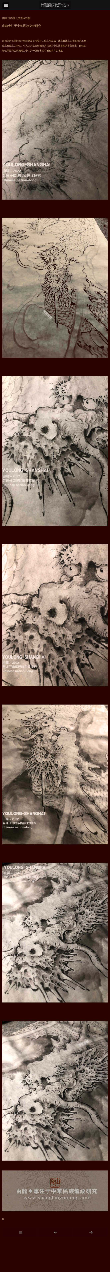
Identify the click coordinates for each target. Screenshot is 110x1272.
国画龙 (5, 40)
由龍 (5, 25)
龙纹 (32, 25)
